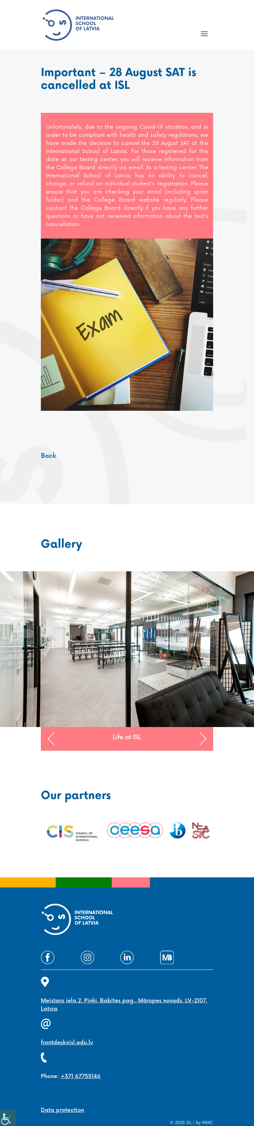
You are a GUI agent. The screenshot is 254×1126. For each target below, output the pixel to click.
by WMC (204, 1122)
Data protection (62, 1110)
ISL (189, 1122)
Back (48, 455)
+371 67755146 (80, 1076)
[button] (51, 739)
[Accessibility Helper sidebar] (8, 1118)
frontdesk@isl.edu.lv (67, 1043)
